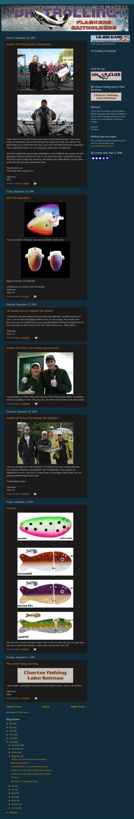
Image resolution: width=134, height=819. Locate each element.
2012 (11, 731)
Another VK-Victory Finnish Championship (28, 44)
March (14, 801)
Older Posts (77, 706)
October (15, 752)
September (16, 756)
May (13, 793)
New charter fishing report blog (22, 663)
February (15, 804)
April (13, 797)
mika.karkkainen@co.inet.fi (102, 146)
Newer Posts (13, 706)
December (16, 745)
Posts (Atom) (23, 712)
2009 (11, 742)
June (13, 790)
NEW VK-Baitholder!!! (18, 198)
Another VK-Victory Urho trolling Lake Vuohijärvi (32, 418)
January (15, 808)
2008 (11, 812)
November (16, 749)
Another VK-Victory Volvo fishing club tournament (32, 348)
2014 (11, 724)
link (55, 642)
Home (45, 706)
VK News (11, 508)
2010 (11, 738)
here (21, 168)
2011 (11, 735)
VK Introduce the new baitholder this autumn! (29, 310)
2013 (11, 727)
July (13, 786)
